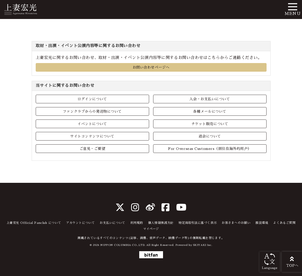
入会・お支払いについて (209, 99)
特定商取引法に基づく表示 (197, 222)
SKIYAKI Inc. (202, 245)
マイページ (151, 228)
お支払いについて (112, 222)
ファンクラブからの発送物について (92, 111)
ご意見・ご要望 (92, 148)
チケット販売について (209, 124)
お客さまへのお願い (236, 222)
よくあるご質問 (284, 222)
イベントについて (92, 124)
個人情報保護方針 (160, 222)
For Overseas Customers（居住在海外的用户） (209, 148)
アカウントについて (80, 222)
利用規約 (136, 222)
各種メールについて (209, 111)
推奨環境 (261, 222)
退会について (210, 136)
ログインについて (92, 99)
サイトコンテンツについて (92, 136)
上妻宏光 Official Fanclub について (34, 222)
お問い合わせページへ (151, 67)
